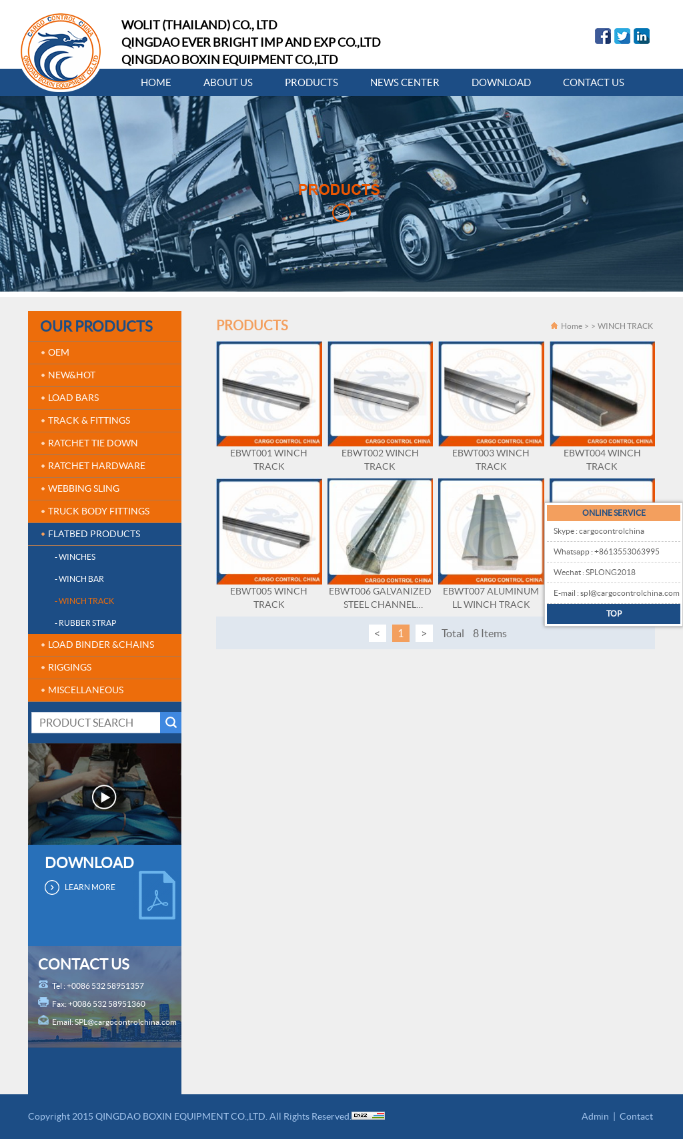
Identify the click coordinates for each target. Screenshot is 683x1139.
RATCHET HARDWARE (96, 465)
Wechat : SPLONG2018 (595, 572)
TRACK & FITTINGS (89, 420)
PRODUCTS (311, 82)
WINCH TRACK (625, 326)
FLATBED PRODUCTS (94, 533)
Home (571, 326)
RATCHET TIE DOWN (93, 443)
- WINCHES (75, 556)
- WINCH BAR (79, 579)
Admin (595, 1116)
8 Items (490, 633)
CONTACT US (593, 82)
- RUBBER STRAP (85, 623)
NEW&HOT (71, 375)
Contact (636, 1116)
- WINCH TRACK (84, 601)
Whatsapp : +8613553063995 (607, 551)
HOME (156, 82)
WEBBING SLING (83, 488)
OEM (58, 352)
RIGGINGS (69, 667)
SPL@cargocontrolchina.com (126, 1022)
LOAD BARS (73, 397)
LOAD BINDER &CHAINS (101, 644)
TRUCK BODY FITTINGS (98, 511)
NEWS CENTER (405, 82)
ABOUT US (228, 82)
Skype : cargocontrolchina (599, 530)
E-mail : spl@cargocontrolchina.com (617, 593)
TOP (614, 613)
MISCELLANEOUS (85, 690)
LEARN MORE (90, 887)
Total (453, 633)
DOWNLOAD (501, 82)
